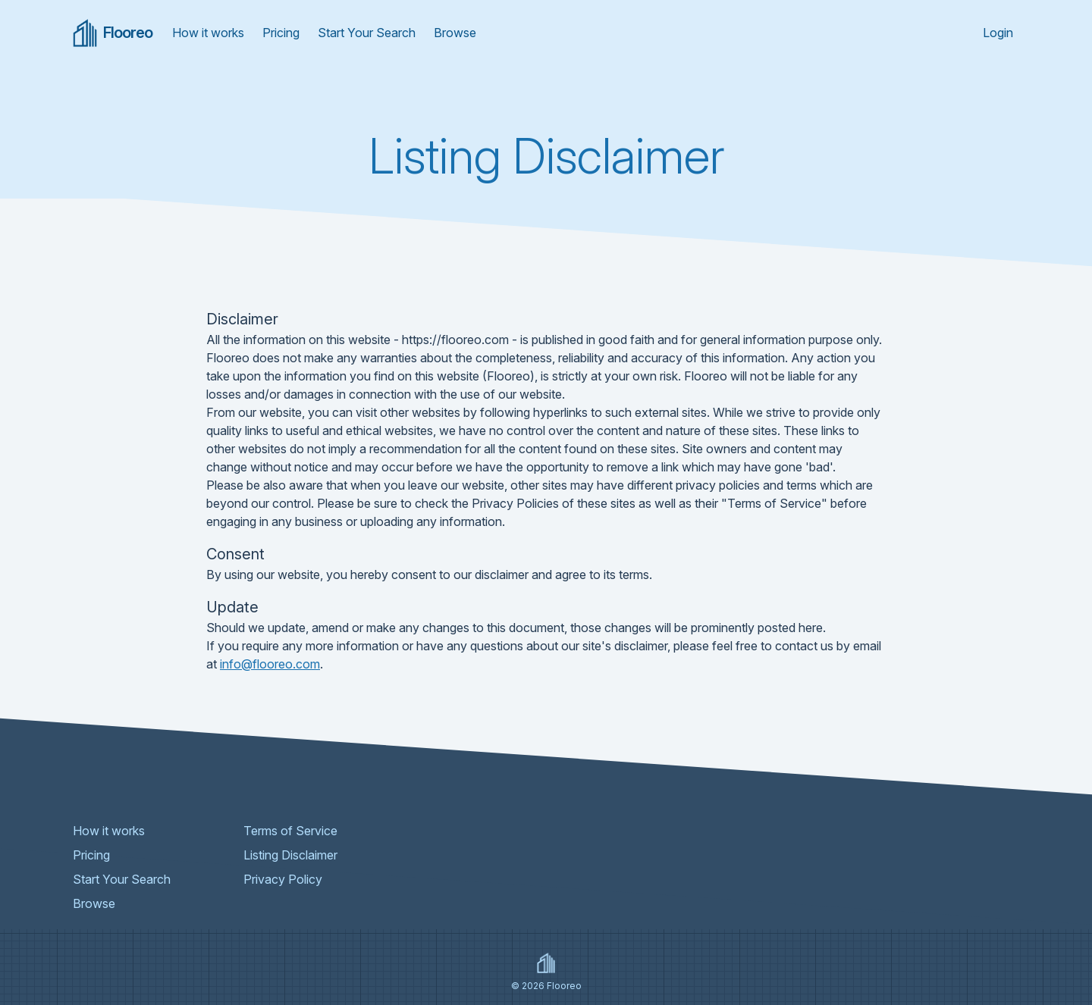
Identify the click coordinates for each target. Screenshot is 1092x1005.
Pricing (281, 32)
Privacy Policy (282, 879)
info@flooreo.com (270, 664)
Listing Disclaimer (290, 855)
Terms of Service (290, 830)
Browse (455, 32)
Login (998, 32)
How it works (208, 32)
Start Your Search (367, 32)
